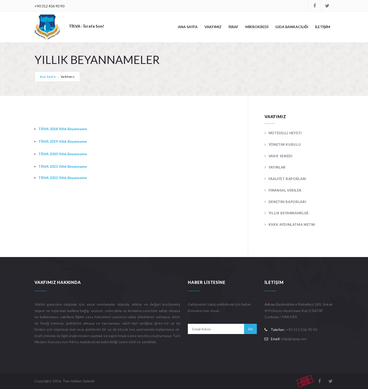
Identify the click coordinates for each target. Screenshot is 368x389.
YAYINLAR (277, 167)
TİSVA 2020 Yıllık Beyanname (62, 154)
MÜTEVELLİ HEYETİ (285, 133)
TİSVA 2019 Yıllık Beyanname (62, 141)
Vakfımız (68, 76)
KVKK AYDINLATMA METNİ (292, 225)
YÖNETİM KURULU (285, 144)
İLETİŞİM (322, 27)
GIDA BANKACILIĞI (291, 27)
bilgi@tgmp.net (294, 339)
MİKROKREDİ (256, 27)
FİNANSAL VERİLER (285, 190)
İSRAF (233, 27)
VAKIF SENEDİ (280, 156)
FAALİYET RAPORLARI (287, 179)
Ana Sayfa (48, 76)
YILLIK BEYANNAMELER (289, 213)
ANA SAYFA (188, 27)
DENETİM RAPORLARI (287, 202)
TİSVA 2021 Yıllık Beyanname (62, 166)
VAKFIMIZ (213, 27)
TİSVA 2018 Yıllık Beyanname (62, 129)
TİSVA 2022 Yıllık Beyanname (62, 177)
